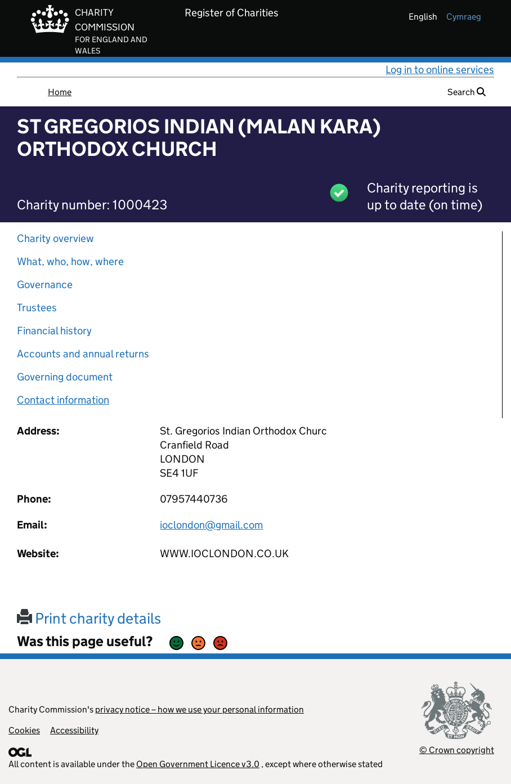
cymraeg (463, 16)
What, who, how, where (70, 261)
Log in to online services (440, 69)
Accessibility (74, 730)
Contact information (63, 399)
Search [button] (466, 92)
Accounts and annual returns (83, 353)
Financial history (54, 330)
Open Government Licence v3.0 (197, 764)
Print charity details (89, 618)
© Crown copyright (456, 750)
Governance (45, 284)
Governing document (65, 376)
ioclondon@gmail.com (211, 524)
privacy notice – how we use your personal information (199, 709)
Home (59, 92)
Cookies (24, 730)
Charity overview (55, 238)
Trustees (37, 307)
